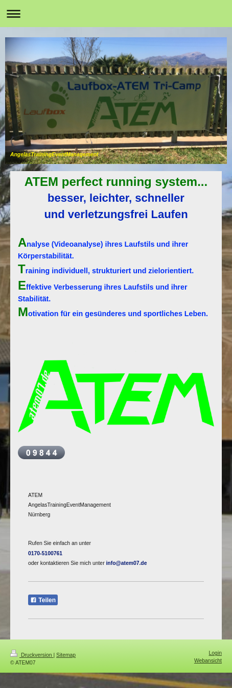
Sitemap (66, 655)
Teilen (43, 600)
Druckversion (31, 655)
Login (215, 653)
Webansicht (208, 660)
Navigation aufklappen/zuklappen (116, 14)
